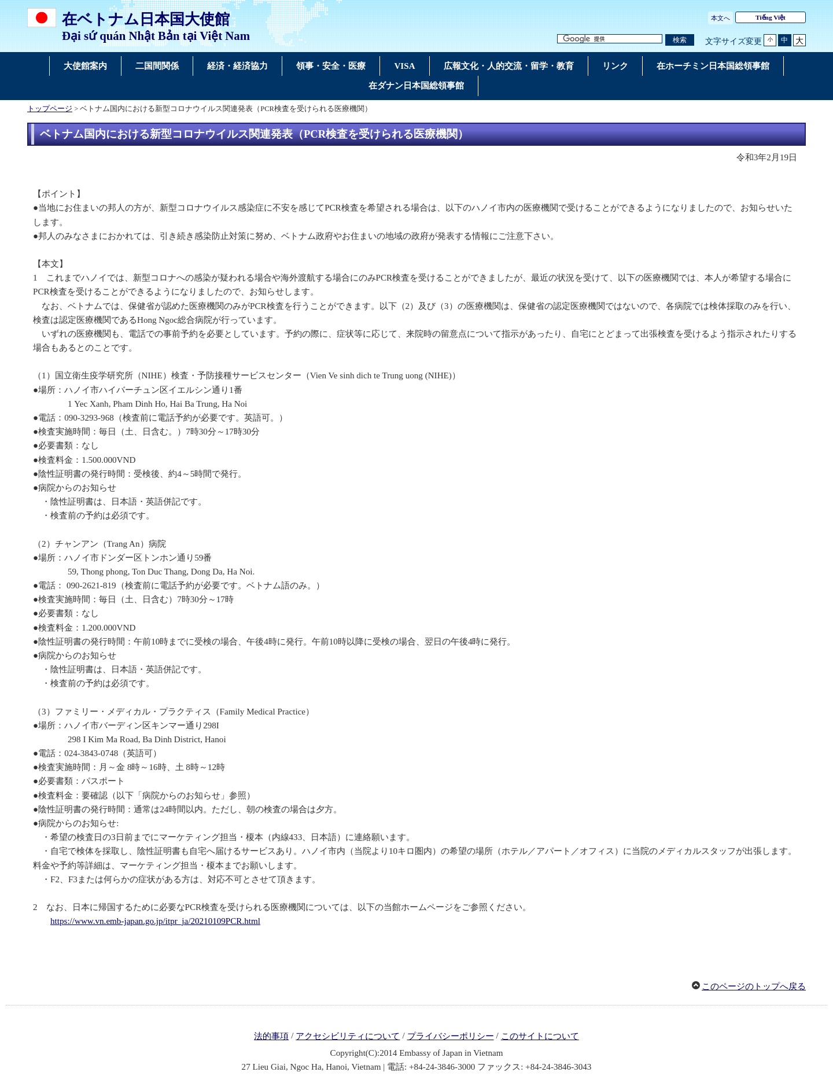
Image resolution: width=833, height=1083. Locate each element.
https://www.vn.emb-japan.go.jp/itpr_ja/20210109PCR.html (155, 921)
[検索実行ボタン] (679, 40)
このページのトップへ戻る (754, 986)
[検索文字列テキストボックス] (609, 39)
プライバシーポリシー (450, 1036)
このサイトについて (540, 1036)
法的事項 (271, 1036)
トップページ (49, 109)
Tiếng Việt (770, 17)
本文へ (720, 17)
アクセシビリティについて (348, 1036)
